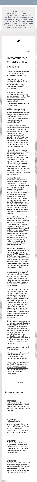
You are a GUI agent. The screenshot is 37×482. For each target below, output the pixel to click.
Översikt (20, 382)
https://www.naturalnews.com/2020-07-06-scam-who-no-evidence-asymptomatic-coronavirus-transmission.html (18, 355)
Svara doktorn (18, 11)
